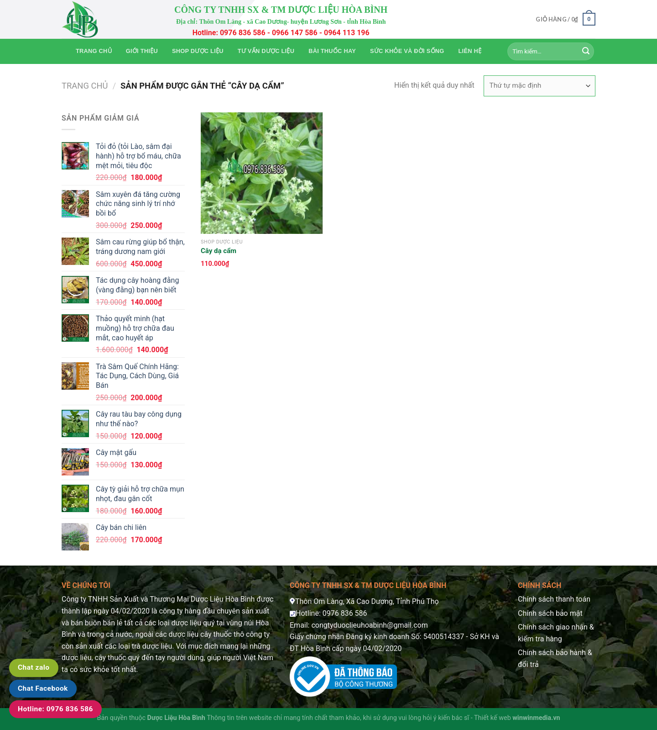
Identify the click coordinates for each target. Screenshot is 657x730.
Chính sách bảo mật (550, 613)
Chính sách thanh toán (554, 599)
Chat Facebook (43, 688)
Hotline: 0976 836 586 (55, 709)
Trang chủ (94, 51)
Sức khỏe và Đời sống (407, 51)
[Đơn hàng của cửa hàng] (539, 85)
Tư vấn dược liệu (266, 51)
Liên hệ (470, 51)
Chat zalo (34, 667)
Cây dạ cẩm (218, 251)
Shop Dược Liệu (198, 51)
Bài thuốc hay (332, 51)
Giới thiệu (142, 51)
